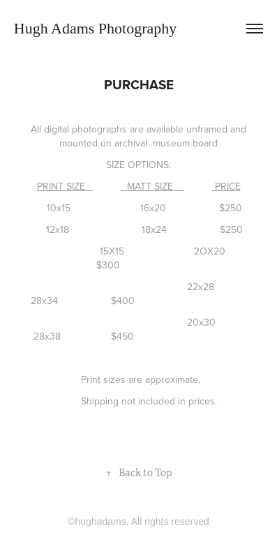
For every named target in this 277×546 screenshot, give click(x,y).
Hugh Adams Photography (95, 28)
